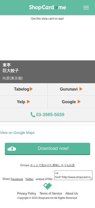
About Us (71, 193)
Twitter (29, 179)
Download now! (53, 148)
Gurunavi (71, 89)
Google (71, 102)
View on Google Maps (17, 133)
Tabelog (23, 89)
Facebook (17, 179)
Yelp (23, 102)
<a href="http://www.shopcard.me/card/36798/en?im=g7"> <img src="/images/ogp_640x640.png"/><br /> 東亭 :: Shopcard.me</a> (73, 175)
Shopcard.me (46, 198)
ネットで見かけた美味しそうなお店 (52, 165)
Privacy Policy (26, 193)
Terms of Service (50, 193)
